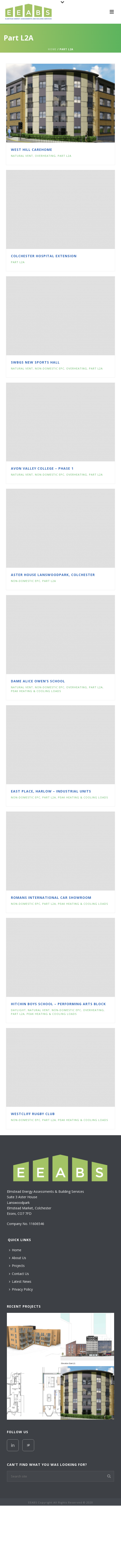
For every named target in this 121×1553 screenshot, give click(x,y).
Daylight (18, 1010)
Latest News (20, 1281)
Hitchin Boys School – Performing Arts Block (58, 1004)
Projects (17, 1265)
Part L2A (64, 156)
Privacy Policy (21, 1289)
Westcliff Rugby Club (33, 1114)
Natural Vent (22, 156)
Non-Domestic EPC (49, 368)
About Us (17, 1258)
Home (52, 49)
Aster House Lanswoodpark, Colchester (53, 574)
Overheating (45, 156)
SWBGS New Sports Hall (35, 362)
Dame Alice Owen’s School (38, 681)
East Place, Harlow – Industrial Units (51, 791)
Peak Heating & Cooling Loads (36, 691)
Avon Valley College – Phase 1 (42, 468)
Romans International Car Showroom (51, 897)
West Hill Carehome (31, 149)
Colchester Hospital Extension (44, 256)
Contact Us (19, 1273)
